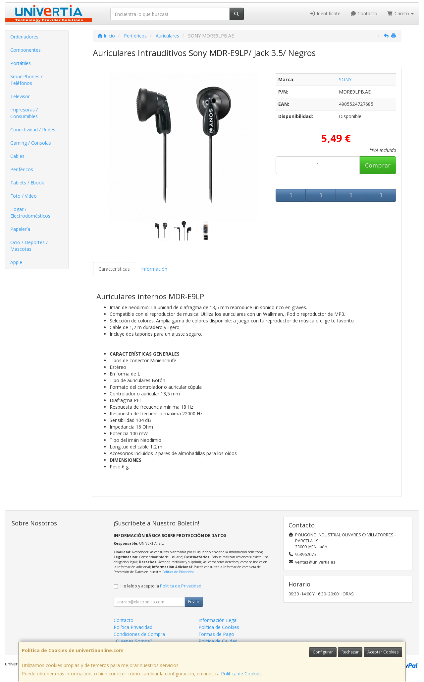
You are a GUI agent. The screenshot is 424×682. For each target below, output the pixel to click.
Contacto (364, 13)
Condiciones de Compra (139, 634)
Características (114, 269)
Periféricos (21, 169)
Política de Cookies (241, 673)
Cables (17, 156)
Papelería (20, 229)
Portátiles (20, 63)
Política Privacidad (133, 627)
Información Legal (218, 620)
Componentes (25, 50)
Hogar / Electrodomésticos (30, 212)
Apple (16, 262)
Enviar (193, 601)
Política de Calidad (218, 641)
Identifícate (325, 13)
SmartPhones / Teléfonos (26, 79)
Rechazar (350, 652)
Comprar (378, 165)
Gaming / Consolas (30, 143)
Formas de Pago (216, 634)
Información (154, 269)
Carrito (400, 13)
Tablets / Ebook (27, 182)
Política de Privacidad (178, 572)
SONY (345, 79)
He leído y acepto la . (161, 586)
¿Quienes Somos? (133, 641)
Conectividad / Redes (32, 129)
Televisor (20, 96)
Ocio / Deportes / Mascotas (29, 245)
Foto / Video (23, 196)
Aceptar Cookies (382, 652)
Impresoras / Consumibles (24, 112)
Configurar (323, 652)
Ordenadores (24, 37)
